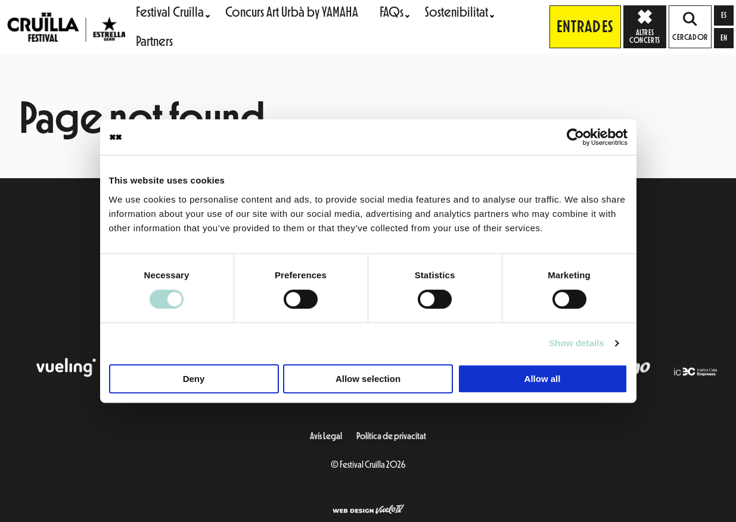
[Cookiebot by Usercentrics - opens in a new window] (575, 137)
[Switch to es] (724, 15)
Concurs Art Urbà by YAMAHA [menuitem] (291, 12)
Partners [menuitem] (154, 41)
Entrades (585, 26)
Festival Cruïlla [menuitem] (170, 12)
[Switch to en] (724, 38)
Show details (576, 343)
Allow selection (368, 379)
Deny (194, 379)
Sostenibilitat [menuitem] (456, 12)
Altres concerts (647, 26)
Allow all (542, 379)
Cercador (689, 27)
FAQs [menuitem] (391, 12)
